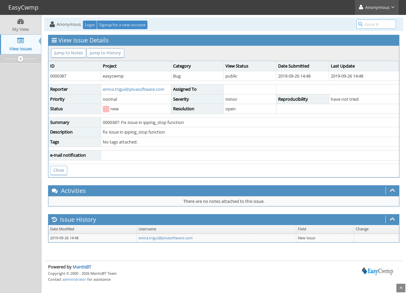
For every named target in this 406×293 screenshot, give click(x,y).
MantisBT (82, 267)
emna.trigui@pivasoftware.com (133, 89)
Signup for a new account (122, 25)
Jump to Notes (68, 53)
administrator (74, 279)
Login (90, 25)
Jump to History (105, 53)
